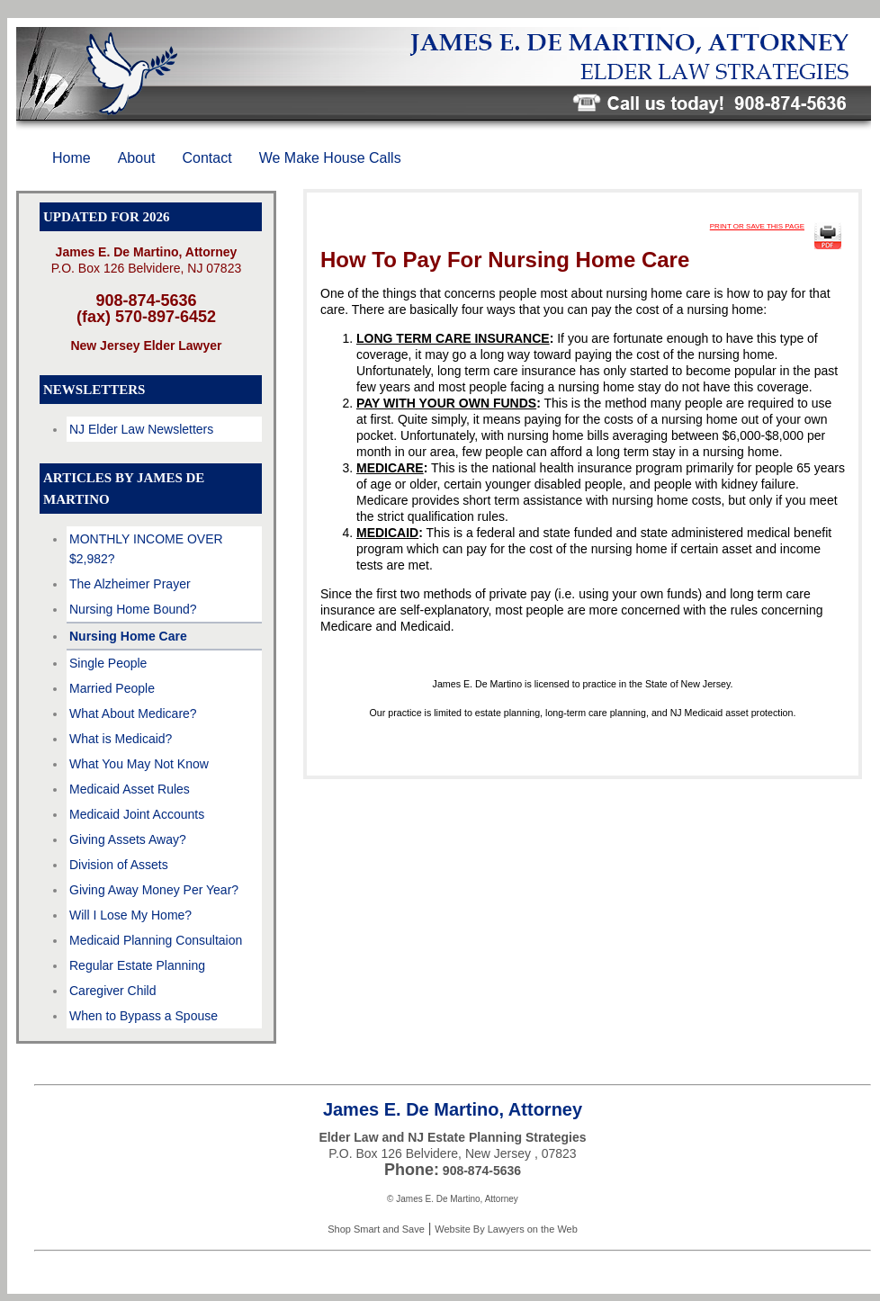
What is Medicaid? (120, 738)
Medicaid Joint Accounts (136, 814)
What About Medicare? (133, 713)
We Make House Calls (330, 158)
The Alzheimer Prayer (130, 584)
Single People (108, 663)
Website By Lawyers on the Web (506, 1229)
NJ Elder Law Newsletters (141, 429)
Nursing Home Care (128, 636)
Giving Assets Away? (127, 839)
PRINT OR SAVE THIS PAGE (757, 226)
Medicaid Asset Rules (129, 789)
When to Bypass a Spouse (143, 1016)
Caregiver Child (112, 990)
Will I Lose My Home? (130, 915)
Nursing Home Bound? (133, 609)
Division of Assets (118, 864)
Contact (207, 158)
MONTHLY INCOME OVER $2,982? (146, 549)
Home (71, 158)
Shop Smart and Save (376, 1229)
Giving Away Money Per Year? (153, 890)
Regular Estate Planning (137, 965)
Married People (112, 688)
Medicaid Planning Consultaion (155, 940)
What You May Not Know (139, 764)
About (137, 158)
